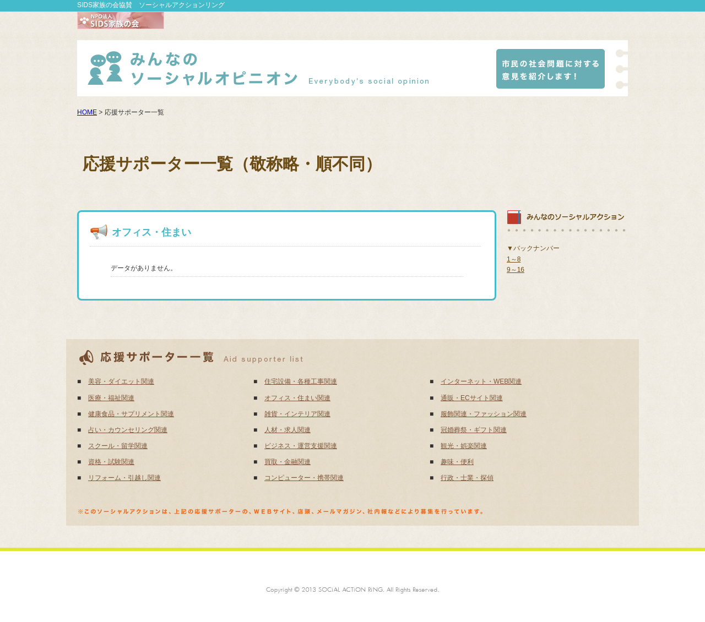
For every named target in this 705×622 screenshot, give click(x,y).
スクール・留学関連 (118, 446)
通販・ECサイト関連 (472, 398)
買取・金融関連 (287, 462)
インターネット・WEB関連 (481, 381)
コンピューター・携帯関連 (304, 478)
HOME (87, 112)
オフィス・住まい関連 (297, 398)
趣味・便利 (457, 462)
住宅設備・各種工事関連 (300, 381)
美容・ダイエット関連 (121, 381)
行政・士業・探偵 (467, 478)
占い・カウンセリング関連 (127, 430)
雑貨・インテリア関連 (297, 414)
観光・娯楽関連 (464, 446)
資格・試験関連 (111, 462)
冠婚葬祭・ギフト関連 (474, 430)
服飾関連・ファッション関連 (484, 414)
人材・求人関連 (287, 430)
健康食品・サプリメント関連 (131, 414)
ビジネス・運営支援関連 (300, 446)
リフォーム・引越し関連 (124, 478)
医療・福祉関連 (111, 398)
